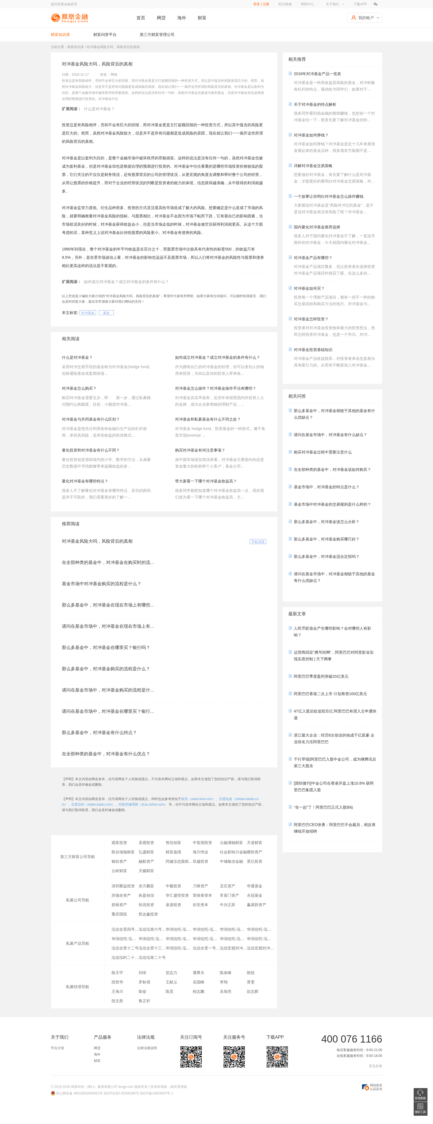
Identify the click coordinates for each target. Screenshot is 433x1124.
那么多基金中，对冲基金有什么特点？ (99, 732)
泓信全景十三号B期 (152, 948)
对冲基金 (87, 313)
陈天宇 (117, 972)
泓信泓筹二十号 (152, 957)
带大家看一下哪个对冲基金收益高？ (206, 481)
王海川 (117, 991)
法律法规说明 (147, 1048)
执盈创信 (146, 895)
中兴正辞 (227, 905)
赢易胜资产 (256, 905)
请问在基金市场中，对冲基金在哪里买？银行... (108, 711)
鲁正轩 (144, 1001)
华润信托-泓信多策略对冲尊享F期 (152, 938)
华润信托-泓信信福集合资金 (179, 948)
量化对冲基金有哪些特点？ (85, 481)
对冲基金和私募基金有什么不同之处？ (208, 419)
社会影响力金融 (233, 852)
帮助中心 (307, 4)
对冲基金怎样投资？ (311, 319)
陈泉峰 (225, 972)
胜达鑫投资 (148, 914)
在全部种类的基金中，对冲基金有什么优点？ (106, 753)
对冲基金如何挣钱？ (311, 135)
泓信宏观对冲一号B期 (233, 948)
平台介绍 (57, 1048)
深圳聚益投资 (123, 886)
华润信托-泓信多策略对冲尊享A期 (179, 929)
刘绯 (142, 972)
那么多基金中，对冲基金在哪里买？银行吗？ (106, 647)
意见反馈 (375, 1066)
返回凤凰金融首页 (64, 4)
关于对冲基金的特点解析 (315, 104)
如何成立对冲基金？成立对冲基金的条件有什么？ (126, 281)
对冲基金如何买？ (309, 288)
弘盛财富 (146, 852)
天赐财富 (146, 871)
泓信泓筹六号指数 (152, 929)
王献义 (171, 982)
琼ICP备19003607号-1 (156, 1093)
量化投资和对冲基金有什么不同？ (91, 450)
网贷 (161, 17)
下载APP (360, 4)
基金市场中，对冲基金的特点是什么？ (327, 487)
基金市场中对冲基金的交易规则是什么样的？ (332, 504)
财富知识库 (60, 34)
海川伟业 (200, 852)
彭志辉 (252, 991)
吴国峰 (198, 982)
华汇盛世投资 (177, 895)
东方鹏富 (146, 886)
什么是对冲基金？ (99, 109)
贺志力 (171, 972)
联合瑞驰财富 (123, 852)
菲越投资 (200, 861)
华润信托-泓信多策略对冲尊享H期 (206, 938)
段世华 (117, 982)
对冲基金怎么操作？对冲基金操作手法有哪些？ (215, 388)
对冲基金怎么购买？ (79, 388)
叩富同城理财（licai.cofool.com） (143, 804)
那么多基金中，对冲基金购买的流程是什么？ (106, 668)
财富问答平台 (105, 34)
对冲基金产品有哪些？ (313, 257)
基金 (106, 313)
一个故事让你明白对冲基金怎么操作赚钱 (328, 196)
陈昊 (169, 991)
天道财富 (254, 842)
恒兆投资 (146, 905)
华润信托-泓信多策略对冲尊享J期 (260, 938)
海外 (181, 17)
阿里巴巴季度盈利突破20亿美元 (321, 676)
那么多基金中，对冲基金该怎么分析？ (327, 521)
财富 (202, 17)
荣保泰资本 (202, 895)
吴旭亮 (225, 991)
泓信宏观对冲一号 (260, 948)
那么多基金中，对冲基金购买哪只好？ (327, 539)
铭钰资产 (119, 861)
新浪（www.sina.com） (198, 799)
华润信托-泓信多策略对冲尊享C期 (260, 929)
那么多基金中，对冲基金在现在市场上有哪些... (108, 605)
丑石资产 (227, 886)
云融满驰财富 (231, 842)
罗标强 (144, 982)
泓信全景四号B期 (125, 929)
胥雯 (251, 982)
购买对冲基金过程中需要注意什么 (323, 452)
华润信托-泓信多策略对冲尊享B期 (206, 929)
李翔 (224, 982)
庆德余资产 (121, 895)
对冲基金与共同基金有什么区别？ (91, 419)
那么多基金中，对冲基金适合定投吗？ (327, 556)
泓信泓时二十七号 (125, 957)
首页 (140, 17)
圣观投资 (146, 842)
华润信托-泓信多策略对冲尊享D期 (233, 929)
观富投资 (119, 842)
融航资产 (146, 861)
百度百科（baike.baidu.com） (93, 804)
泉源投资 (173, 905)
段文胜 (117, 1001)
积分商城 (285, 4)
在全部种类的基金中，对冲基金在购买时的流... (108, 562)
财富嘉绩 (173, 852)
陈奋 (142, 991)
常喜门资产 (229, 895)
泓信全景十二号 (125, 948)
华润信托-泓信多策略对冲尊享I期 (233, 938)
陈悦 (251, 972)
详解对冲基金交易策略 (313, 165)
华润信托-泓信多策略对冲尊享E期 (125, 938)
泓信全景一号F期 (206, 948)
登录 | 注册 (261, 4)
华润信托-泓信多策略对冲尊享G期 (179, 938)
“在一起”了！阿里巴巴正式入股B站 (323, 807)
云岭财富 (119, 871)
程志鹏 (198, 991)
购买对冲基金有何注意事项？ (200, 450)
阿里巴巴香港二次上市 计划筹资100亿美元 (330, 694)
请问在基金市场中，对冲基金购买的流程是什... (108, 690)
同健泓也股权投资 (179, 861)
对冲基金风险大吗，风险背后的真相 (97, 541)
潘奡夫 (198, 972)
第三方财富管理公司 (157, 34)
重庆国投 (119, 914)
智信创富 (173, 842)
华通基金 (254, 886)
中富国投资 (202, 842)
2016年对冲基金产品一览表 (317, 74)
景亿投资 (254, 861)
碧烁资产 (119, 905)
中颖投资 (173, 886)
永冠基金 (254, 895)
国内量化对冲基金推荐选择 (317, 227)
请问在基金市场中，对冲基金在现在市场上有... (108, 626)
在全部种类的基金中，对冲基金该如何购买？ (332, 469)
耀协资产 (254, 852)
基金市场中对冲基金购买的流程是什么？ (101, 583)
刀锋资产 (200, 886)
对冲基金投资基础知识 (313, 349)
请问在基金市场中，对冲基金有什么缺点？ (330, 434)
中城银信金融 (231, 861)
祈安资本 (200, 905)
